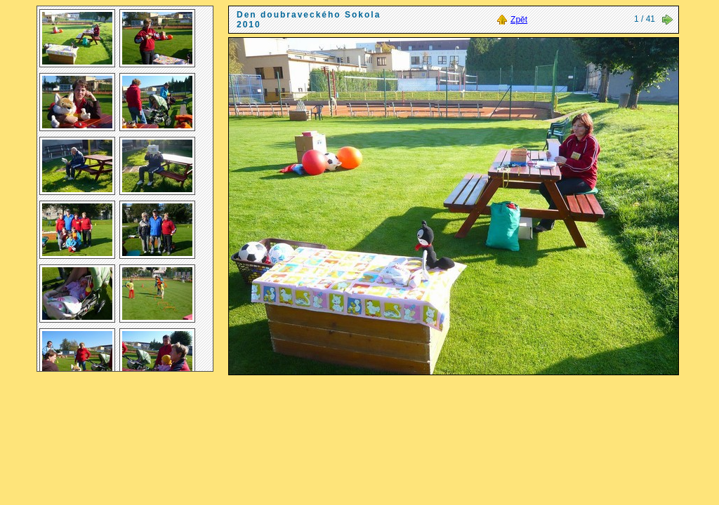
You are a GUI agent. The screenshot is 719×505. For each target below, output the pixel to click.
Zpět (518, 20)
